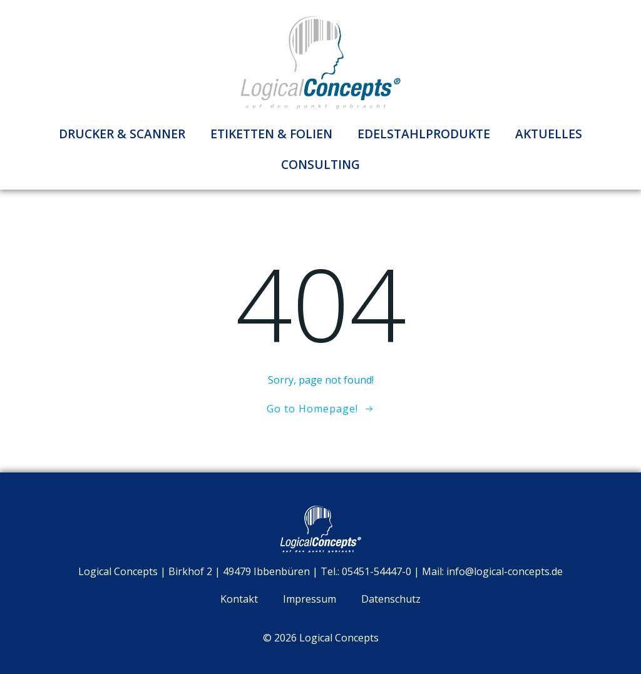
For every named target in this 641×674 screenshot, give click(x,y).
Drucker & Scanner (122, 133)
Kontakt (239, 599)
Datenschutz (391, 599)
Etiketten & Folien (271, 133)
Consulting (320, 164)
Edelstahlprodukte (423, 133)
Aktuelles (548, 133)
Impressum (309, 599)
